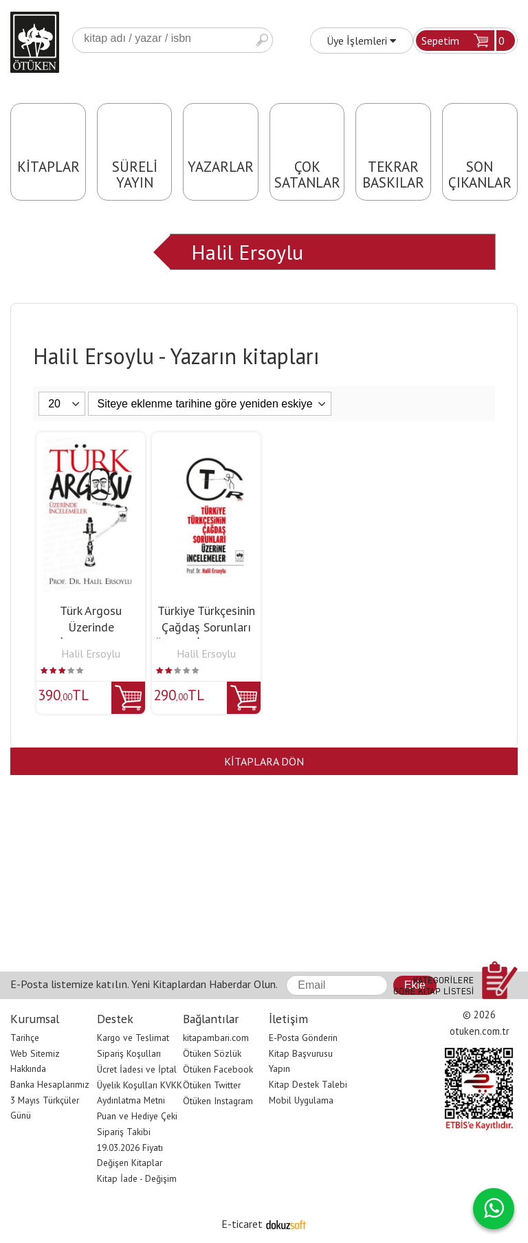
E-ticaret (242, 1224)
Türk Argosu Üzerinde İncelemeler (91, 627)
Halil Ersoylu (247, 251)
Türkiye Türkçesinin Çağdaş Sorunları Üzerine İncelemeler (206, 627)
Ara (262, 40)
